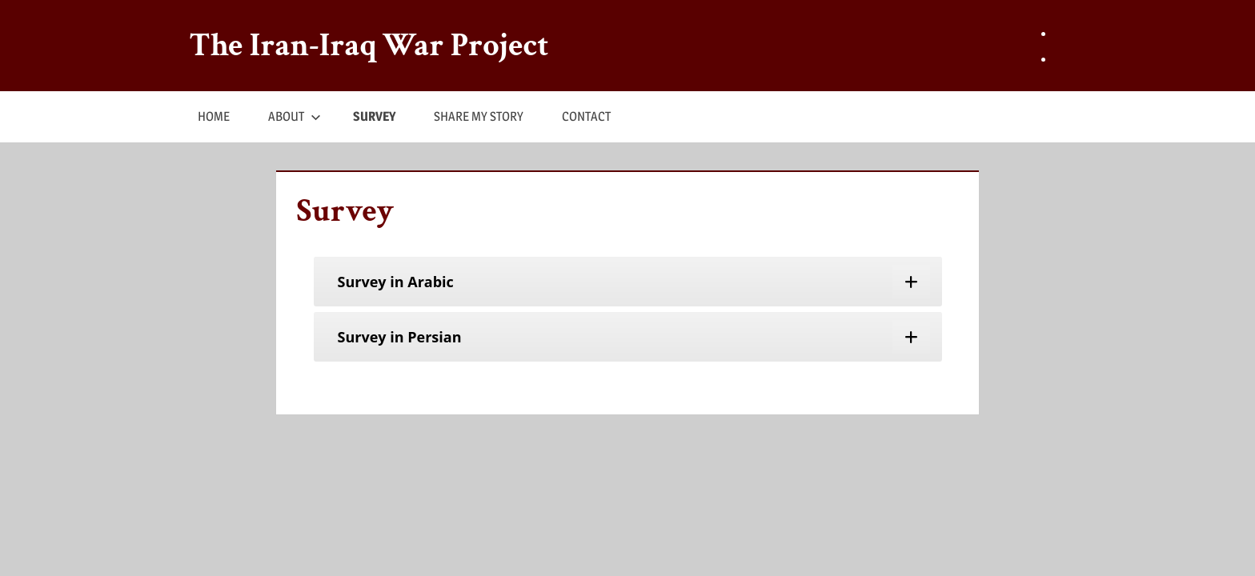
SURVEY (374, 116)
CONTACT (586, 116)
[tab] (628, 281)
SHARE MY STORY (478, 116)
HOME (214, 116)
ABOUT (294, 116)
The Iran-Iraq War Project (369, 45)
